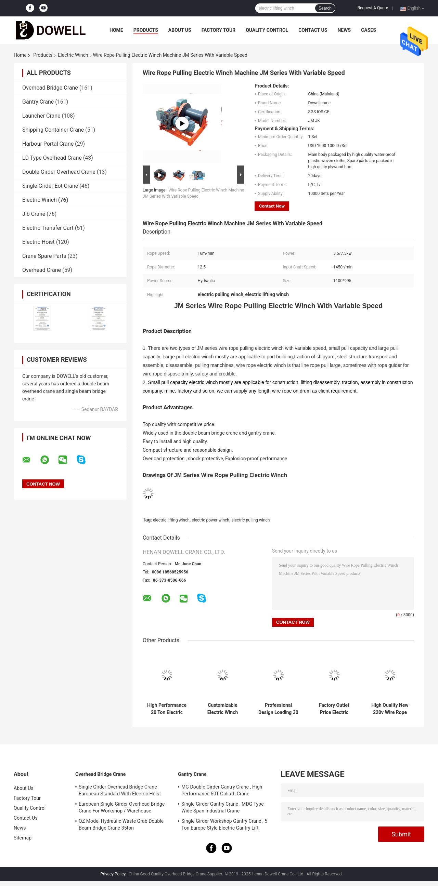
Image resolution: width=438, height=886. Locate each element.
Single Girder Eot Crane (50, 186)
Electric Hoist (38, 242)
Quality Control (267, 30)
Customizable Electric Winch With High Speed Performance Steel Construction (223, 708)
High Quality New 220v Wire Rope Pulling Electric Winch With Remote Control (389, 708)
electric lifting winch (171, 520)
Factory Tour (219, 30)
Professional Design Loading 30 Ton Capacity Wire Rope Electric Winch (278, 708)
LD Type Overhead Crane (52, 158)
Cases (368, 30)
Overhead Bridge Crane (50, 87)
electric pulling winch (250, 520)
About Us (179, 30)
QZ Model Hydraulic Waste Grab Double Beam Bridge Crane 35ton (121, 824)
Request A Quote (373, 7)
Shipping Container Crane (53, 130)
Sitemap (22, 838)
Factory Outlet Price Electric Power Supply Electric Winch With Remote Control (334, 708)
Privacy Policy (113, 874)
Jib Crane (33, 214)
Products (145, 30)
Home (116, 30)
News (344, 30)
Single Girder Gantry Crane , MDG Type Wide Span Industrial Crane (222, 807)
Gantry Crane (38, 101)
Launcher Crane (41, 116)
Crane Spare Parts (44, 256)
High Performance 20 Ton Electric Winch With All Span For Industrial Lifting (166, 708)
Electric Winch (73, 55)
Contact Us (312, 30)
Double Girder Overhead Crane (58, 172)
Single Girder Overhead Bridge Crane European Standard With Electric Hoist (120, 790)
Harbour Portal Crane (48, 144)
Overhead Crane (41, 270)
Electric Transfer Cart (48, 228)
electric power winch (210, 520)
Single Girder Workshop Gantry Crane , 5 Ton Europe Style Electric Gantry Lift (224, 824)
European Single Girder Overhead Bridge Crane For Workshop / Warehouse (122, 807)
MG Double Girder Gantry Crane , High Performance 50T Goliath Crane (221, 790)
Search (325, 8)
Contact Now (272, 206)
